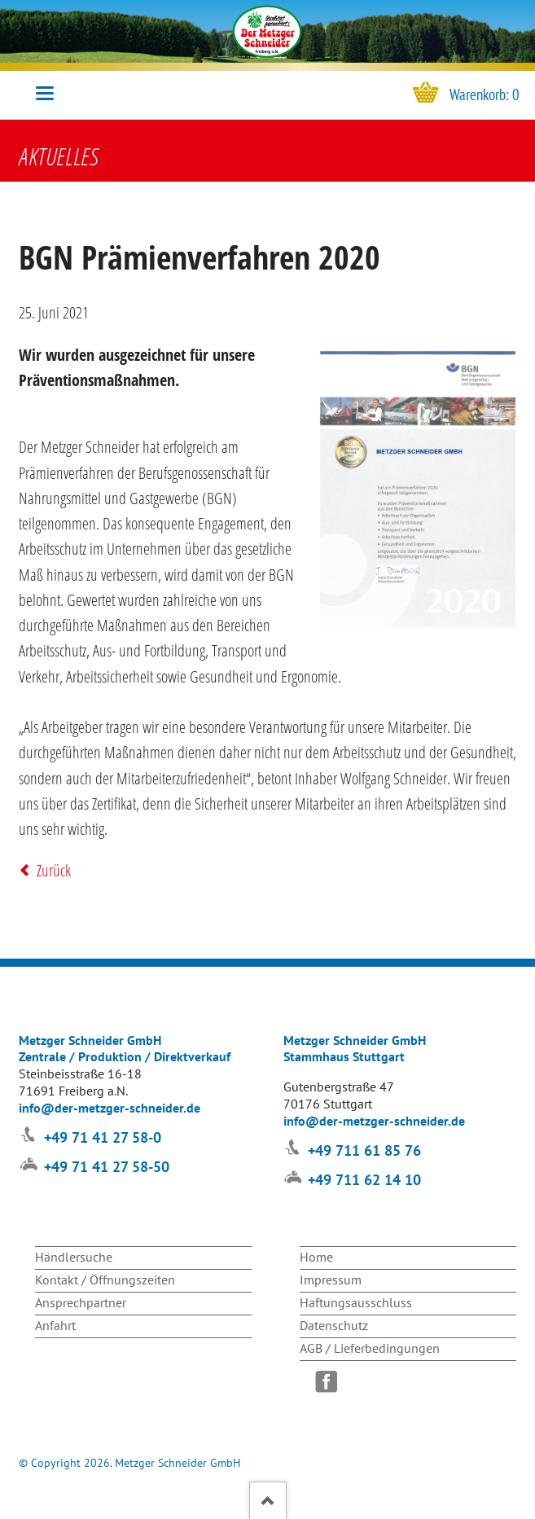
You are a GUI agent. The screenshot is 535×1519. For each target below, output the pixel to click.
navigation (45, 93)
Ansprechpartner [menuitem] (80, 1302)
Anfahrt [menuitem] (55, 1325)
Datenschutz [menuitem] (334, 1325)
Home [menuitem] (316, 1257)
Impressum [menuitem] (331, 1279)
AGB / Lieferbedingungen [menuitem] (370, 1348)
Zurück (54, 870)
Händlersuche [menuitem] (73, 1257)
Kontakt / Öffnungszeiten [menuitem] (105, 1279)
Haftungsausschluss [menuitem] (356, 1302)
